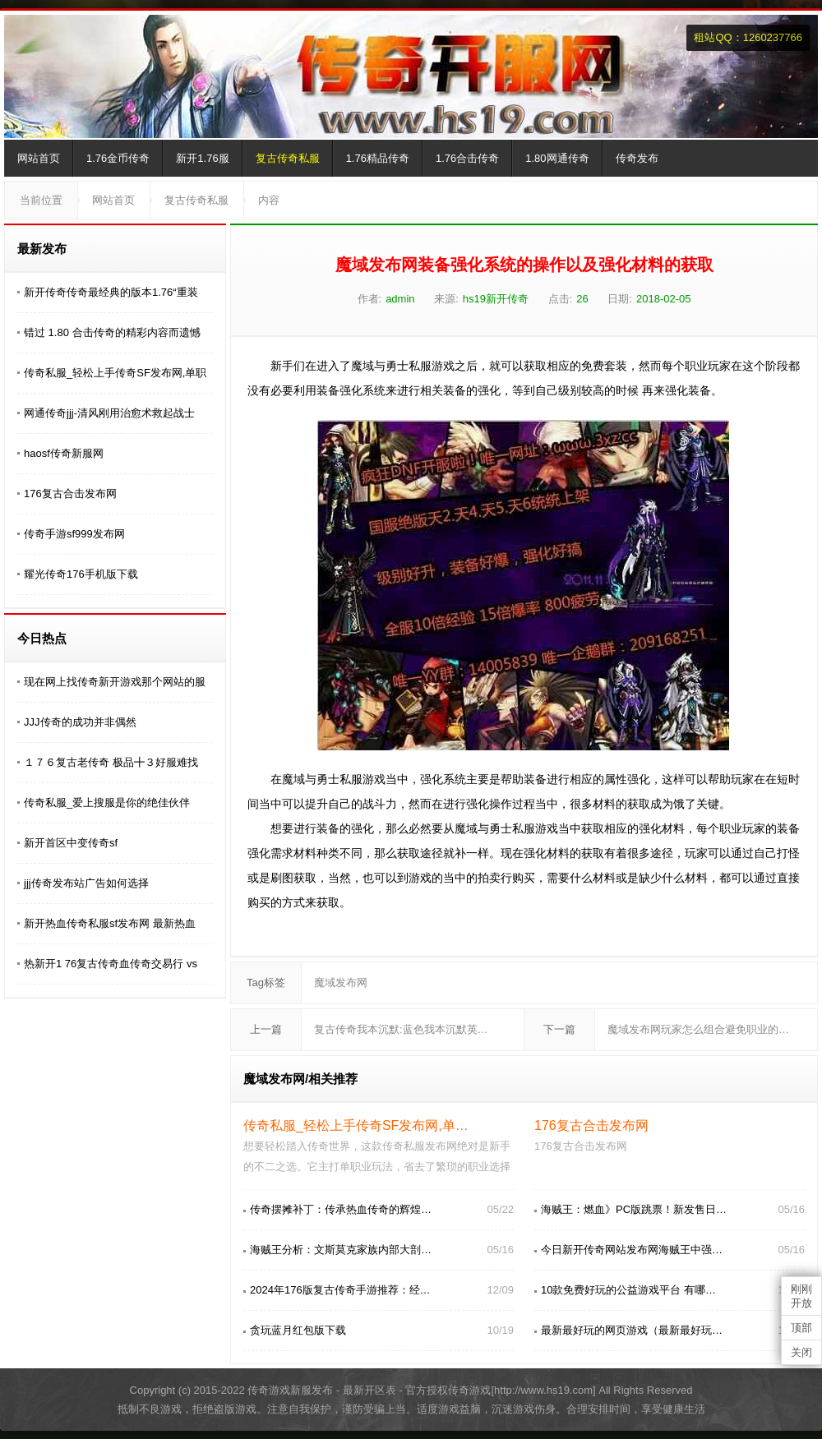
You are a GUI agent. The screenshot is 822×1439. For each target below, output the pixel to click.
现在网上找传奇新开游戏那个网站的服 (115, 682)
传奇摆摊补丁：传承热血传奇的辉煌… (341, 1209)
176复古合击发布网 (70, 493)
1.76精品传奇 (377, 158)
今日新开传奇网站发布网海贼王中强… (632, 1249)
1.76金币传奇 (118, 158)
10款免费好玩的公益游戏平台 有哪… (628, 1290)
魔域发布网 (340, 982)
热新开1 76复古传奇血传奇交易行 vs (110, 963)
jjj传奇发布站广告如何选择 (86, 883)
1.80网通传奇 (557, 158)
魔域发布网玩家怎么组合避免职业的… (698, 1029)
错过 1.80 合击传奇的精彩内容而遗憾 (112, 332)
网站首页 (38, 158)
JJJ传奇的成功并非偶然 (80, 722)
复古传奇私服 (288, 158)
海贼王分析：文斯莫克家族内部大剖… (341, 1249)
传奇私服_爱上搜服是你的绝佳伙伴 (107, 802)
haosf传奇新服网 (64, 453)
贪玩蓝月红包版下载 (298, 1330)
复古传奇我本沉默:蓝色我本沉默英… (401, 1029)
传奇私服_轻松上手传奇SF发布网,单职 (115, 373)
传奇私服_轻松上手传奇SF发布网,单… (356, 1125)
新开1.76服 (202, 158)
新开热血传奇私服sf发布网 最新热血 (110, 923)
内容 (268, 200)
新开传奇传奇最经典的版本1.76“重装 (111, 292)
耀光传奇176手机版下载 (81, 574)
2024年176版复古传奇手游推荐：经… (340, 1290)
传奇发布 (637, 158)
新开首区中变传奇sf (71, 843)
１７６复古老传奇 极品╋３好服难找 (111, 762)
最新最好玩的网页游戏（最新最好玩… (632, 1330)
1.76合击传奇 (467, 158)
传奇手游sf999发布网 (74, 534)
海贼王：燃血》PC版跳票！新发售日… (634, 1209)
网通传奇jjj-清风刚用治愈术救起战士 (109, 413)
